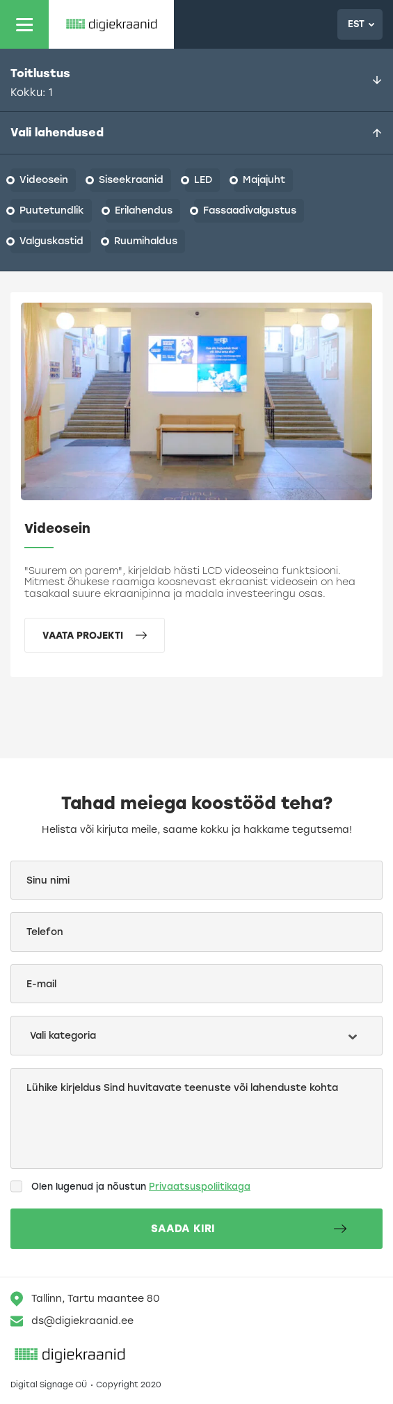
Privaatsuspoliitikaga (199, 1186)
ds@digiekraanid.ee (72, 1321)
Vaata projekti (94, 635)
